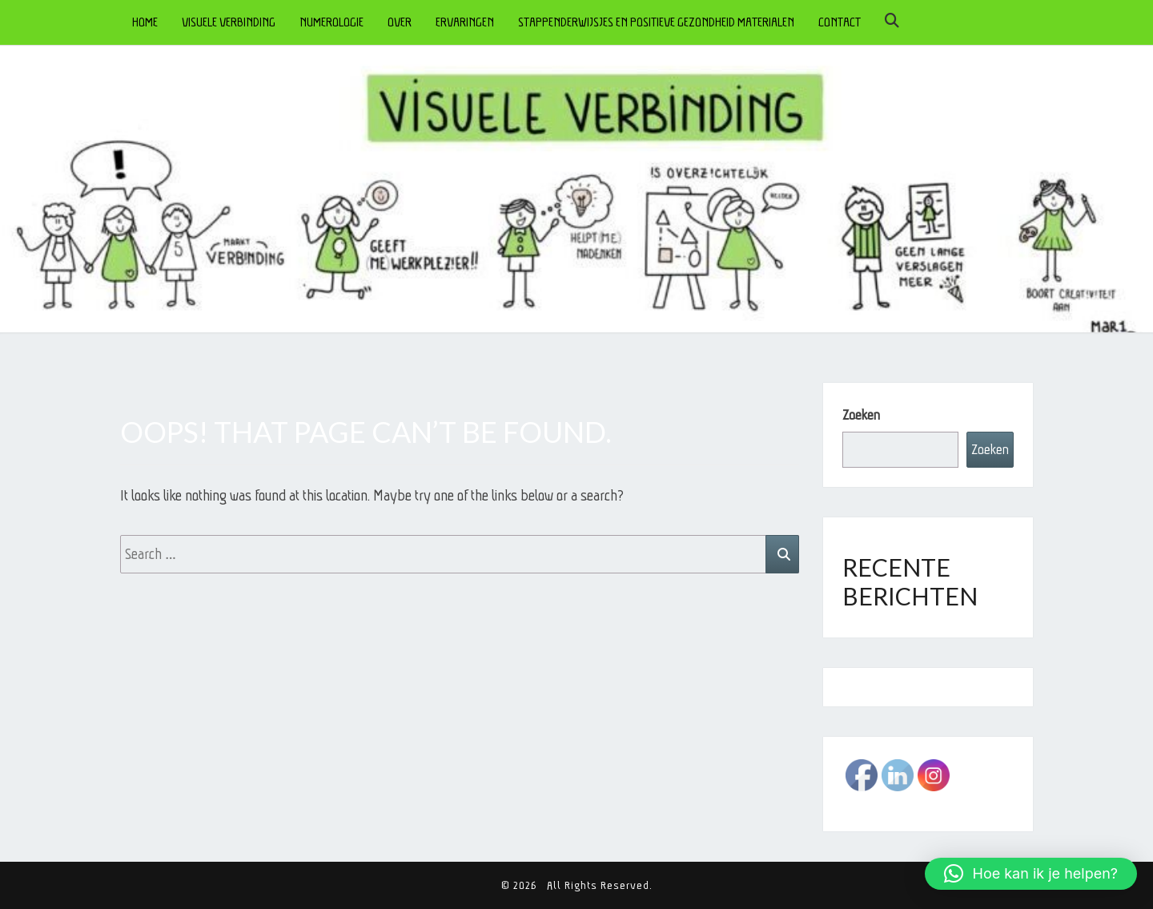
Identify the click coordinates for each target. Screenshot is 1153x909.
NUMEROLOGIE (331, 22)
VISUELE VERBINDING (228, 22)
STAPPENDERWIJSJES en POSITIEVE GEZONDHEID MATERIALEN (656, 22)
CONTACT (839, 22)
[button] (1031, 874)
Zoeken (861, 415)
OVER (400, 22)
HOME (145, 22)
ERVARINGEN (465, 22)
